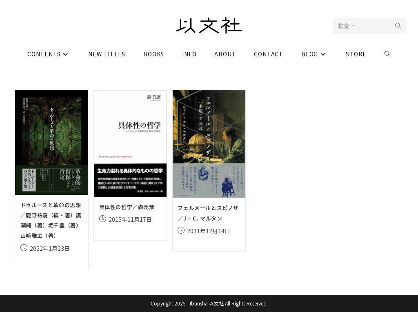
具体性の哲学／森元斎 (127, 207)
